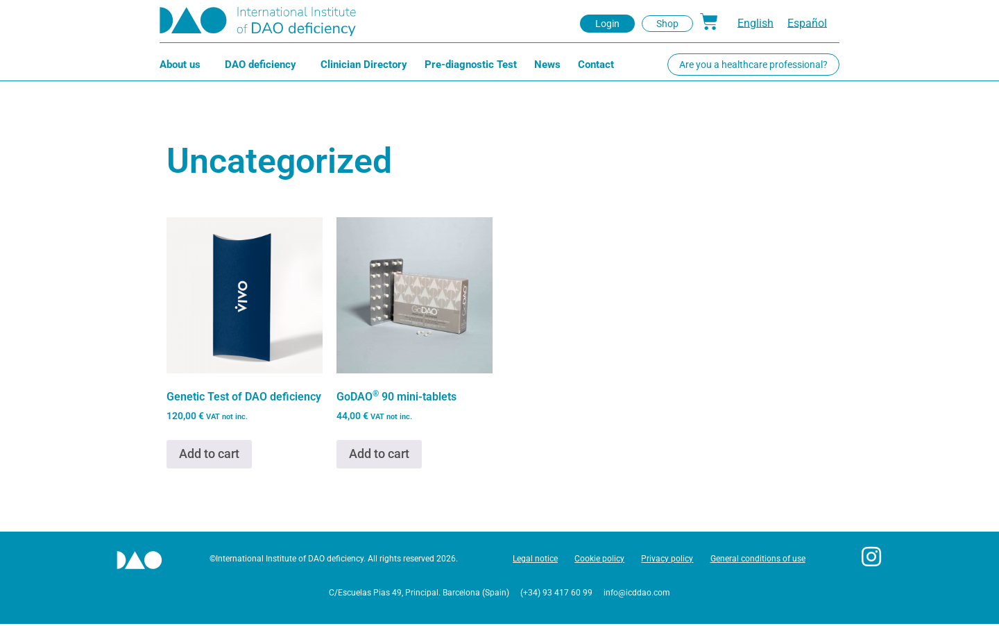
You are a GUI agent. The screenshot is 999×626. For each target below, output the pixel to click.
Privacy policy (667, 560)
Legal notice (532, 560)
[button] (607, 24)
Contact (596, 64)
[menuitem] (755, 23)
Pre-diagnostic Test (471, 64)
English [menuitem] (755, 23)
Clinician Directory (364, 64)
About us (183, 64)
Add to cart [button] (209, 453)
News (547, 64)
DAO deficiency (264, 64)
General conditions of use (758, 560)
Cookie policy (598, 560)
